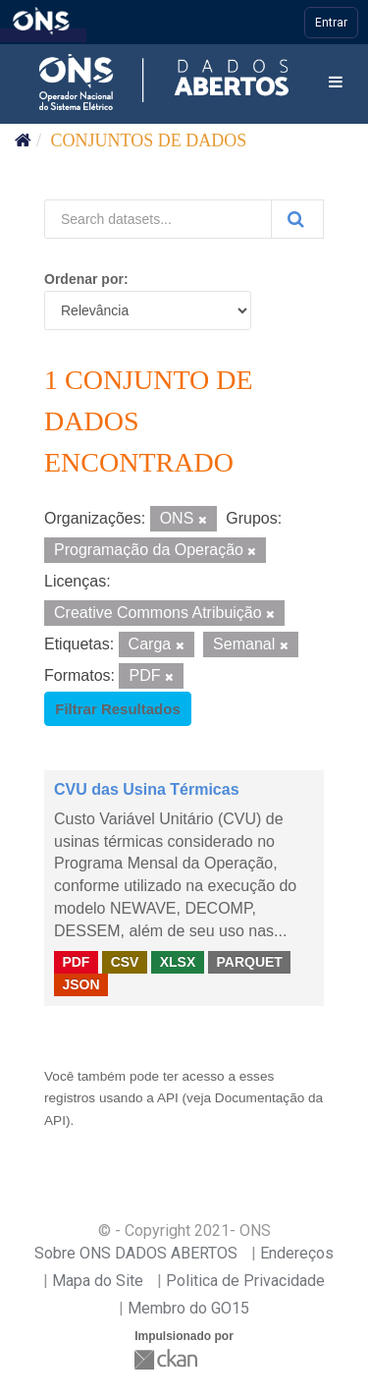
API (168, 1098)
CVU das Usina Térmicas (146, 789)
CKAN (167, 1359)
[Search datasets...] (158, 219)
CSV (125, 962)
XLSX (178, 962)
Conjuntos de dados (149, 140)
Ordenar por (84, 279)
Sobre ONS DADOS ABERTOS (135, 1253)
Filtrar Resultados (118, 708)
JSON (80, 984)
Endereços (297, 1253)
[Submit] (297, 219)
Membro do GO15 (188, 1308)
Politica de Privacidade (245, 1280)
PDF (75, 962)
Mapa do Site (97, 1280)
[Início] (23, 140)
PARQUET (249, 962)
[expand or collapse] (335, 83)
